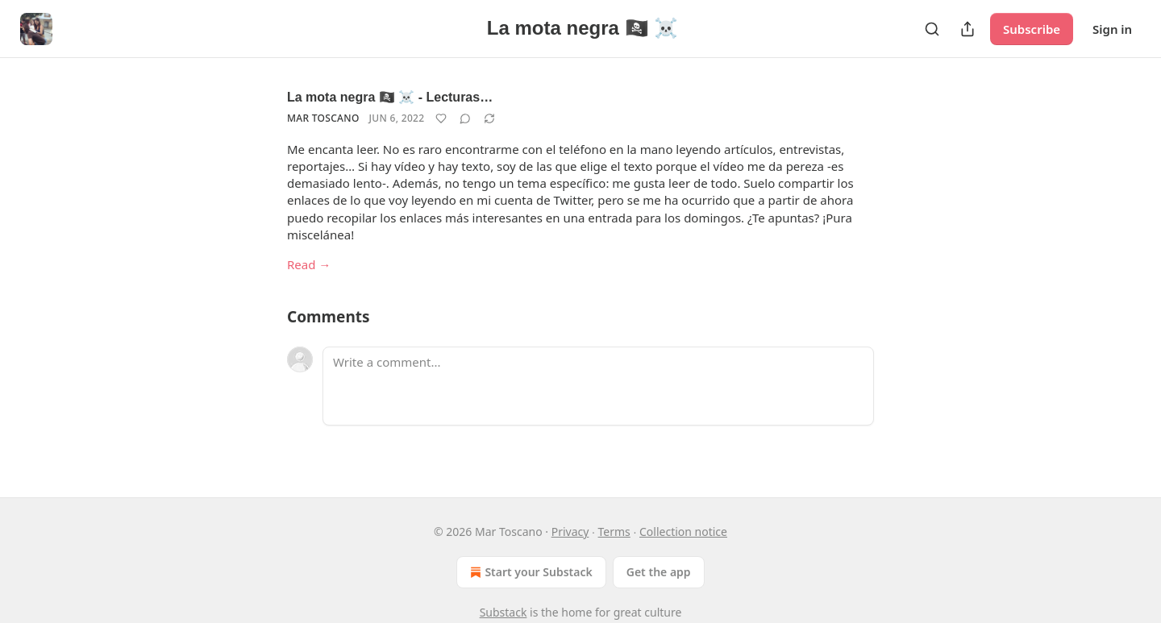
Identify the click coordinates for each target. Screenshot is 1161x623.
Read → (309, 264)
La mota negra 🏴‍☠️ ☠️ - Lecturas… (390, 97)
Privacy (570, 531)
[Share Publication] (967, 29)
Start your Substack (529, 572)
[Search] (932, 29)
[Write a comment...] (598, 386)
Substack (503, 612)
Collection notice (683, 531)
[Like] (441, 118)
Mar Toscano (323, 118)
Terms (614, 531)
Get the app (658, 571)
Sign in (1112, 29)
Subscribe (1031, 29)
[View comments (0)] (465, 118)
